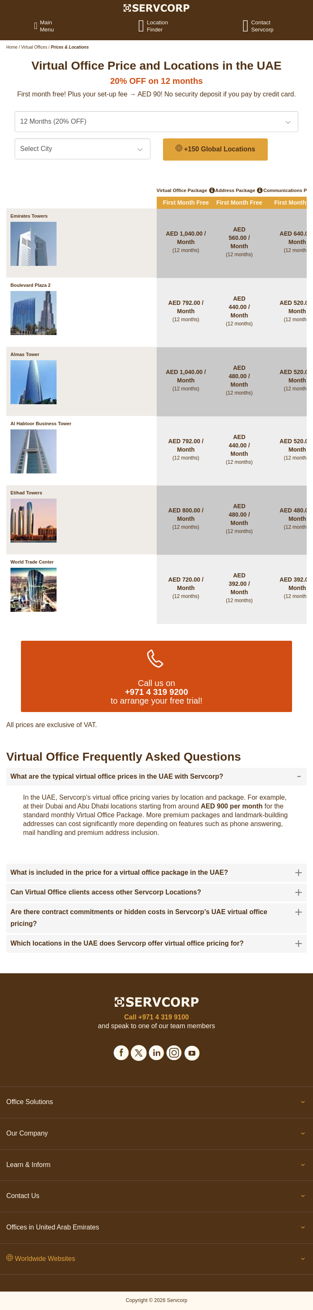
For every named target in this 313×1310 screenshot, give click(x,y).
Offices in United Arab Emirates (156, 1229)
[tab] (156, 776)
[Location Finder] (146, 25)
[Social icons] (121, 1051)
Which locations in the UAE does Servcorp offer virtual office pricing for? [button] (156, 943)
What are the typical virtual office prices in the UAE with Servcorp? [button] (155, 776)
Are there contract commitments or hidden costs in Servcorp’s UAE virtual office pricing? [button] (156, 916)
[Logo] (156, 7)
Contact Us (156, 1197)
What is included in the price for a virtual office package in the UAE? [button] (156, 873)
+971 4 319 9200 (156, 692)
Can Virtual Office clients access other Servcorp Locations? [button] (156, 892)
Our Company (156, 1135)
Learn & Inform (156, 1166)
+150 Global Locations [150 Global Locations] (216, 149)
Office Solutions (156, 1103)
